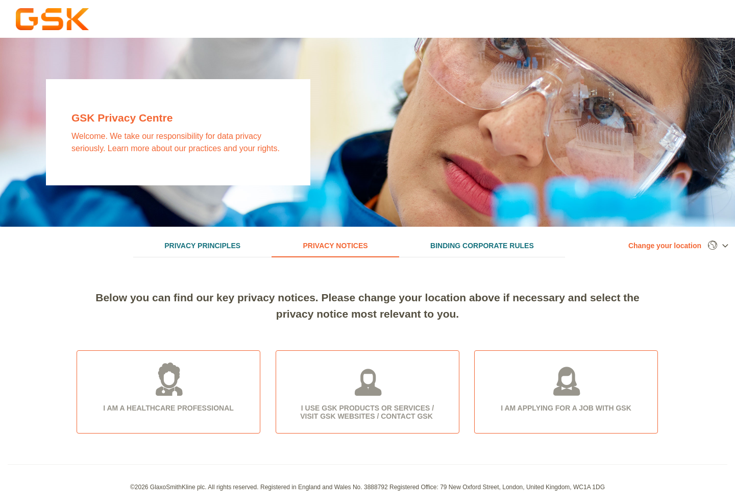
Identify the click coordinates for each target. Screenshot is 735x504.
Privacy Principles (202, 246)
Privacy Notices (335, 246)
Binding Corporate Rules (482, 246)
